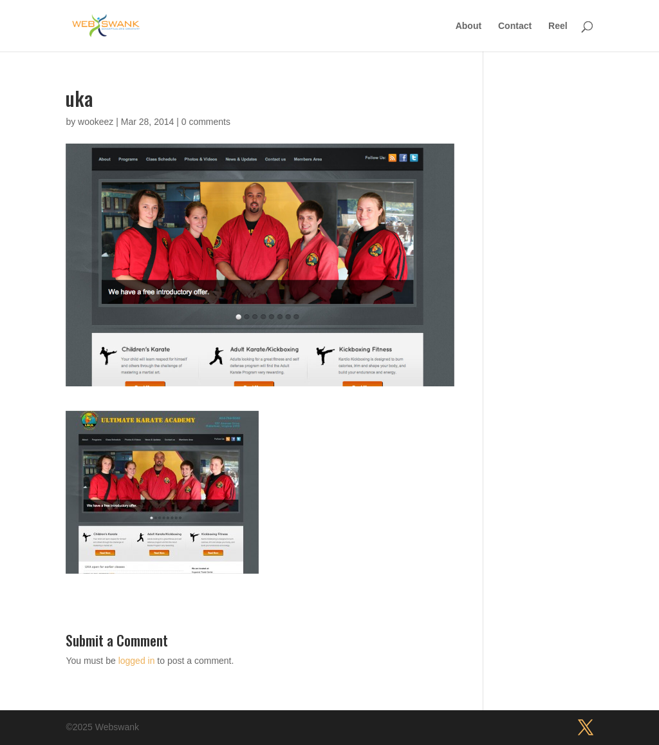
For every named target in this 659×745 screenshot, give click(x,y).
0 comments (205, 122)
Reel (558, 26)
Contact (515, 26)
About (468, 26)
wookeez (95, 122)
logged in (136, 660)
